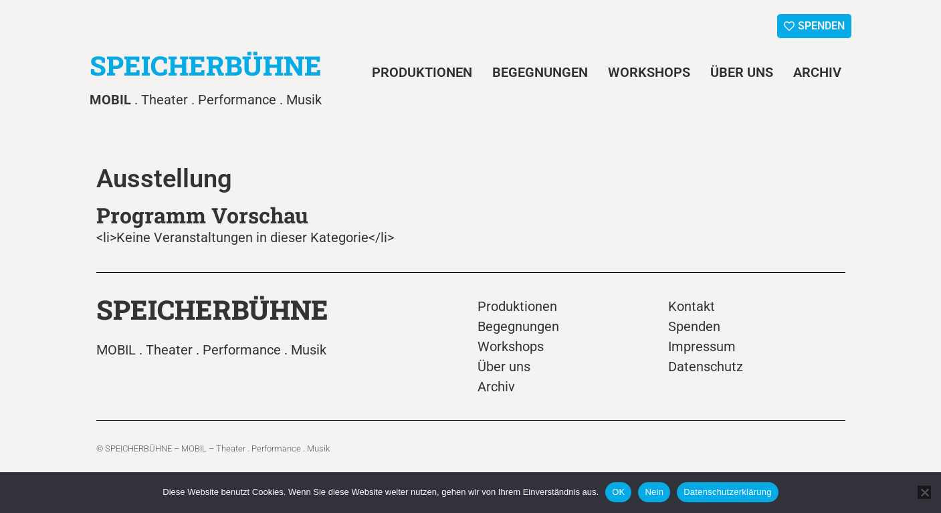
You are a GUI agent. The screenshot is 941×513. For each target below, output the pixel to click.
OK (618, 492)
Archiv (817, 72)
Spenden (694, 326)
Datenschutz (705, 366)
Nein (654, 492)
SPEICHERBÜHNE (206, 65)
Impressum (702, 346)
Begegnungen (540, 72)
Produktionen (422, 72)
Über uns (741, 72)
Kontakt (691, 306)
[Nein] (924, 492)
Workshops (649, 72)
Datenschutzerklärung (727, 492)
